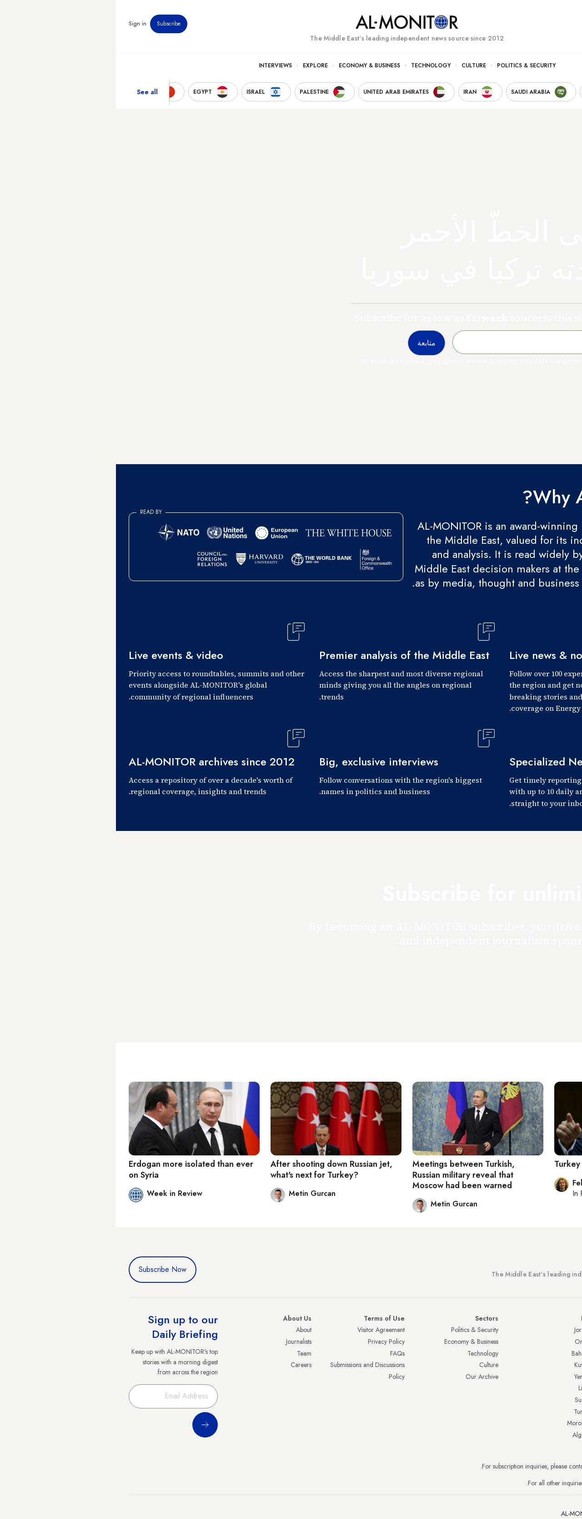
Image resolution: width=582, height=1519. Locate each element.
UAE (563, 1364)
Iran (564, 1353)
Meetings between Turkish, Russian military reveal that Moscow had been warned (347, 1174)
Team (188, 1353)
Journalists (183, 1341)
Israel (562, 1376)
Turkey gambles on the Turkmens (501, 1164)
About (188, 1329)
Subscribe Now (46, 1269)
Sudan (467, 1399)
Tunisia (467, 1411)
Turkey (560, 1329)
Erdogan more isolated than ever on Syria (75, 1169)
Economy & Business (253, 68)
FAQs (281, 1353)
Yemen (467, 1376)
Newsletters (532, 26)
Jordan (467, 1329)
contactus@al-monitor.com (534, 1483)
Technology (315, 68)
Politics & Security (410, 68)
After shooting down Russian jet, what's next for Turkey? (215, 1169)
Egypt (562, 1399)
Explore (199, 68)
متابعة (551, 967)
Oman (467, 1341)
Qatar (561, 1411)
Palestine (558, 1387)
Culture (358, 68)
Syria (562, 1434)
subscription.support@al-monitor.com (521, 1466)
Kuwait (467, 1364)
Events (503, 26)
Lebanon (558, 1423)
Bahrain (466, 1353)
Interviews (159, 68)
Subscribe (53, 27)
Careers (185, 1364)
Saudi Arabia (552, 1341)
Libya (469, 1387)
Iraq (470, 1318)
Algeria (466, 1434)
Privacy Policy (270, 1341)
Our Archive (366, 1376)
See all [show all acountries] (31, 95)
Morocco (463, 1423)
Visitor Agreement (265, 1329)
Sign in (21, 27)
